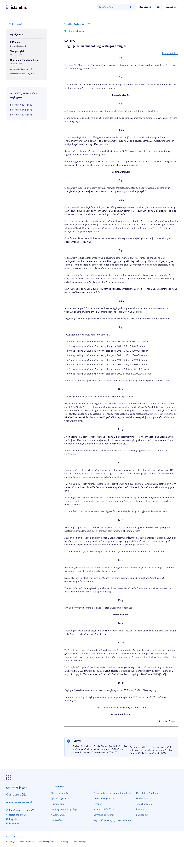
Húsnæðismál (58, 803)
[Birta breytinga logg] (26, 85)
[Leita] (131, 7)
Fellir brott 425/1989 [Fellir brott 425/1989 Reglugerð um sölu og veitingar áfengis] (21, 104)
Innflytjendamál (144, 803)
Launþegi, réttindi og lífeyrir (64, 809)
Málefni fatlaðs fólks (104, 809)
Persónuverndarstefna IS (21, 810)
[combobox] (116, 7)
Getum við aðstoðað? (19, 802)
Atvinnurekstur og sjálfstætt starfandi (112, 792)
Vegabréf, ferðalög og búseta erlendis (112, 820)
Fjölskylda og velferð (104, 798)
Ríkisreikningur (80, 841)
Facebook (14, 823)
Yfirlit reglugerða (16, 24)
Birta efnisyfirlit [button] (170, 53)
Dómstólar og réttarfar (147, 792)
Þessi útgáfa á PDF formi (20, 69)
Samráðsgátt (11, 841)
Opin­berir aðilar (17, 794)
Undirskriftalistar (27, 841)
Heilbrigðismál (143, 798)
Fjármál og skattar (60, 798)
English (13, 819)
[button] (145, 7)
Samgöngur (142, 814)
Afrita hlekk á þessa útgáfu (22, 74)
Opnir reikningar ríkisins (47, 841)
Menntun (140, 809)
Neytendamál (58, 814)
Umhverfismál (58, 820)
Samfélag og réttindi (104, 814)
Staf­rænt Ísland (16, 788)
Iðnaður (97, 803)
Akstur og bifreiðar (60, 792)
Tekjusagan (65, 841)
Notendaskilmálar (18, 814)
